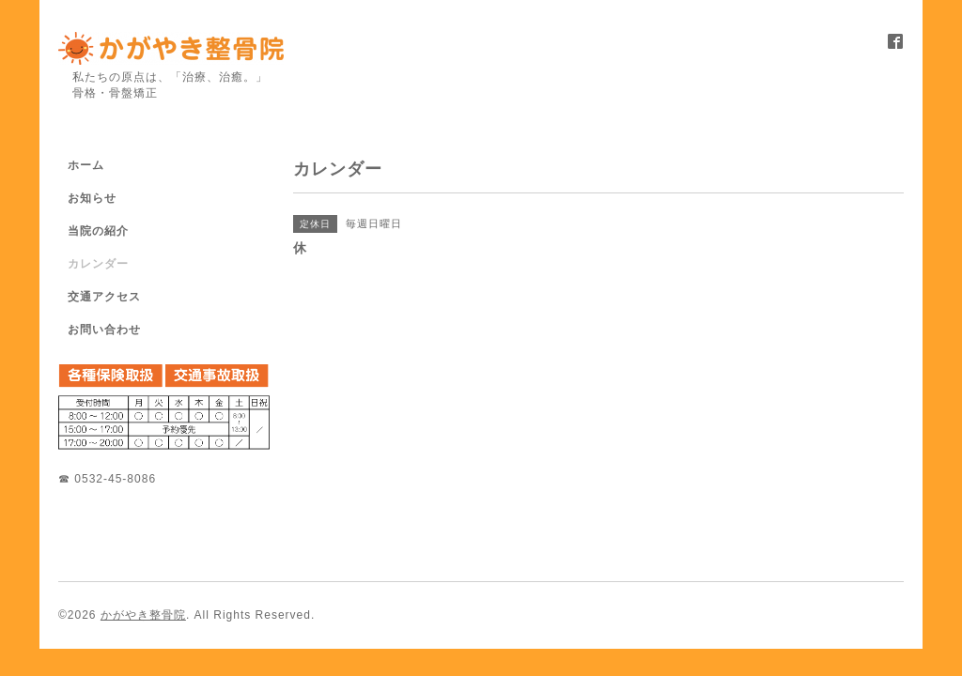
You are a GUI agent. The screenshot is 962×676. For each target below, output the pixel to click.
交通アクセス (104, 296)
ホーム (86, 165)
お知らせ (92, 198)
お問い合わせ (104, 329)
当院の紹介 (98, 231)
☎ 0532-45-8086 (107, 478)
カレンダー (98, 263)
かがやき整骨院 (143, 615)
